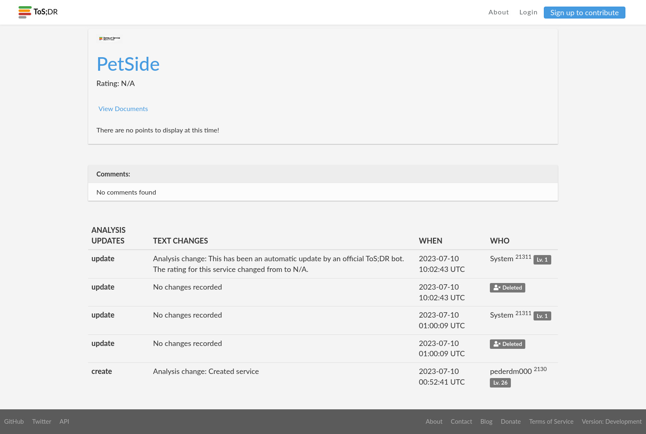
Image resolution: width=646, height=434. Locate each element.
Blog (486, 421)
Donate (511, 421)
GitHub (14, 421)
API (64, 421)
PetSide (128, 63)
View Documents (123, 108)
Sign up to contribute (584, 12)
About (499, 12)
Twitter (41, 421)
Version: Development (612, 421)
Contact (461, 421)
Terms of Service (551, 421)
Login (529, 12)
